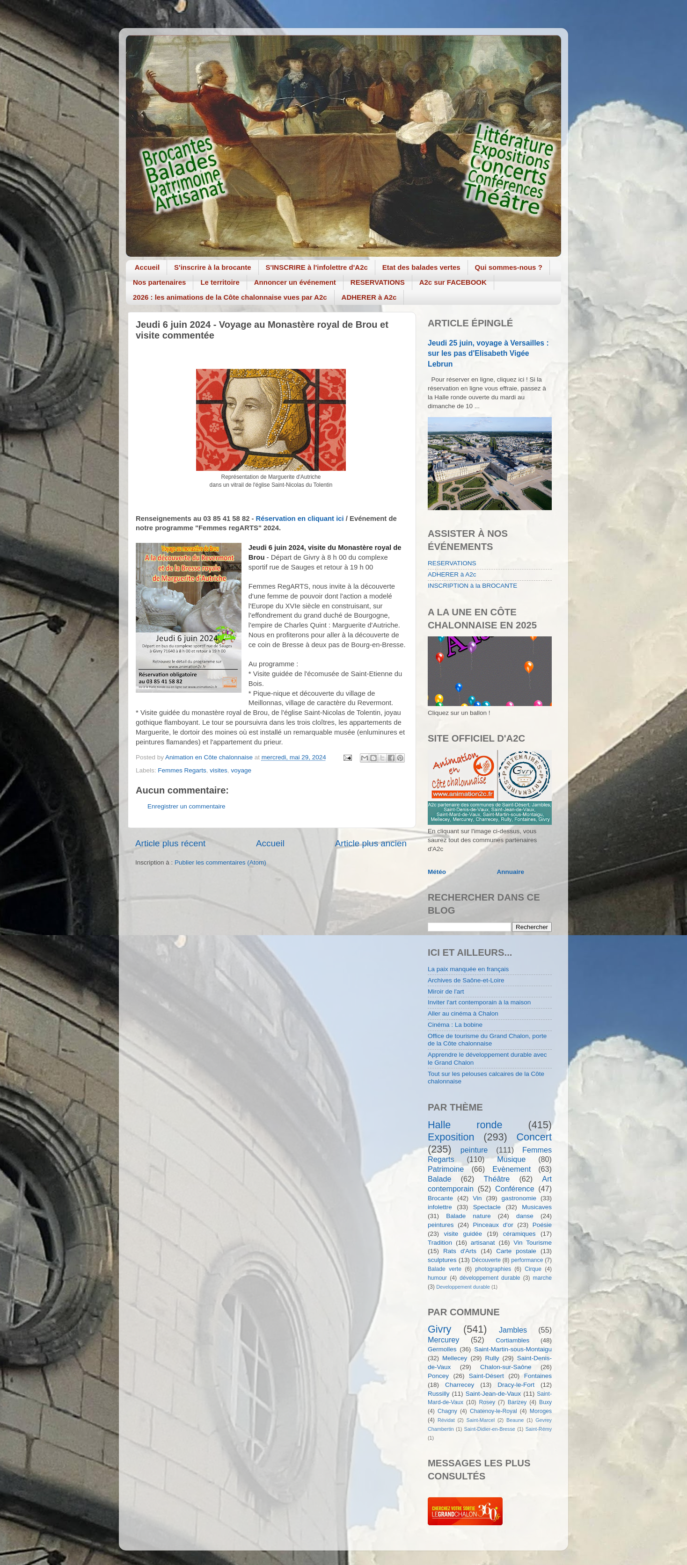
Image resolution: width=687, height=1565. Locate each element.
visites (218, 770)
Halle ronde (465, 1125)
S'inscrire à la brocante (212, 267)
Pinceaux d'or (493, 1224)
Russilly (439, 1393)
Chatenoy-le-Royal (493, 1411)
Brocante (440, 1198)
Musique (511, 1159)
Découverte (486, 1260)
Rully (492, 1358)
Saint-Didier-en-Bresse (489, 1429)
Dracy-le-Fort (515, 1384)
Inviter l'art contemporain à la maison (479, 1002)
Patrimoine (446, 1169)
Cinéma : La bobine (455, 1024)
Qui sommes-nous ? (508, 267)
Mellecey (454, 1358)
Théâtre (496, 1179)
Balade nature (468, 1215)
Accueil (147, 267)
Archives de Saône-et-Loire (466, 980)
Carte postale (516, 1251)
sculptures (442, 1259)
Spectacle (487, 1207)
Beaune (515, 1420)
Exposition (451, 1137)
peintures (441, 1224)
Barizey (517, 1402)
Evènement (511, 1169)
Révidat (446, 1420)
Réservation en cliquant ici (300, 518)
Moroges (541, 1411)
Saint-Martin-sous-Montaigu (513, 1349)
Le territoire (219, 282)
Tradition (440, 1242)
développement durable (490, 1278)
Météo (437, 871)
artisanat (483, 1242)
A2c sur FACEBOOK (453, 282)
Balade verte (444, 1269)
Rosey (487, 1402)
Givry (439, 1329)
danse (525, 1215)
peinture (474, 1150)
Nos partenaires (159, 282)
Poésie (542, 1224)
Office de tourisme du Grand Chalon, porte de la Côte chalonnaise (487, 1039)
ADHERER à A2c (369, 297)
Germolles (442, 1349)
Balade (439, 1179)
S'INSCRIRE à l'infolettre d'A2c (317, 267)
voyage (241, 770)
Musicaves (537, 1207)
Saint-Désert (486, 1375)
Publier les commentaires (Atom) (220, 862)
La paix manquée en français (468, 969)
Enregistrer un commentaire (186, 806)
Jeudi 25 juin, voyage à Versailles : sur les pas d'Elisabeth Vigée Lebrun (488, 353)
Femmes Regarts (182, 770)
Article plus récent (170, 843)
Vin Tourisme (532, 1242)
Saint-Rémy (539, 1429)
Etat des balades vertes (421, 267)
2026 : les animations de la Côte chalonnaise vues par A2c (230, 297)
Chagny (447, 1411)
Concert (534, 1137)
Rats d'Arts (459, 1251)
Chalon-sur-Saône (506, 1366)
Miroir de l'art (446, 991)
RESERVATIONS (378, 282)
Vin (477, 1198)
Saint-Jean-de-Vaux (493, 1393)
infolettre (440, 1207)
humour (437, 1278)
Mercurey (443, 1339)
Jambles (513, 1330)
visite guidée (463, 1233)
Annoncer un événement (295, 282)
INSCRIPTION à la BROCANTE (472, 585)
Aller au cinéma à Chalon (463, 1013)
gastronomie (519, 1198)
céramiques (519, 1233)
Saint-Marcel (481, 1420)
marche (542, 1278)
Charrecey (459, 1384)
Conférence (514, 1188)
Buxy (545, 1402)
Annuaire (511, 871)
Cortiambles (512, 1340)
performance (527, 1260)
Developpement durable (463, 1287)
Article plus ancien (371, 843)
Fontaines (538, 1375)
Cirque (533, 1269)
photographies (493, 1269)
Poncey (438, 1375)
